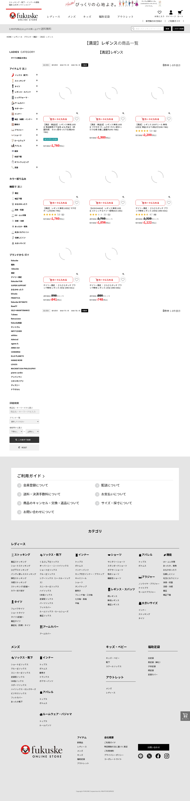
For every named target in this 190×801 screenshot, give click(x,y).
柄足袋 (151, 670)
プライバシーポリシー (114, 755)
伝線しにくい (18, 238)
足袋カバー (153, 674)
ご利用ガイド (174, 21)
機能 (169, 554)
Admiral (14, 339)
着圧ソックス (45, 615)
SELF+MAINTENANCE (20, 310)
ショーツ (16, 135)
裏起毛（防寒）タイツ (20, 625)
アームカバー (18, 103)
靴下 (108, 662)
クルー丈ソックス (47, 574)
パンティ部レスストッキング (23, 574)
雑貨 (14, 151)
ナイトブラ (143, 587)
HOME (9, 36)
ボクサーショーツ (115, 569)
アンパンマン (16, 376)
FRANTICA (15, 298)
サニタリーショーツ (116, 561)
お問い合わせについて (38, 512)
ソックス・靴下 (52, 554)
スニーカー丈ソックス (49, 586)
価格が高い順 (75, 65)
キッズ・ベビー (116, 647)
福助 (13, 264)
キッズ (87, 16)
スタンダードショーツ (117, 565)
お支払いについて (113, 494)
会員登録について (35, 485)
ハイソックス (45, 590)
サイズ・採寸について (116, 503)
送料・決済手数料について (42, 494)
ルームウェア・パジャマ (57, 714)
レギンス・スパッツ (21, 92)
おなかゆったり (19, 204)
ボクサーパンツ (46, 681)
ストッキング (18, 81)
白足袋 (151, 658)
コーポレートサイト (113, 759)
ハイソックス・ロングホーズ (23, 689)
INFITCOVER (16, 331)
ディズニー (15, 385)
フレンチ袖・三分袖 (83, 594)
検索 (167, 28)
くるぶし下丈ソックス (49, 561)
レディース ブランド (22, 36)
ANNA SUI (15, 347)
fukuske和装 (16, 322)
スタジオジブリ (17, 381)
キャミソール (81, 578)
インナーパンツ (82, 569)
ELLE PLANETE (17, 356)
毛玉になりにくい (20, 232)
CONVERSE (15, 352)
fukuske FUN (16, 281)
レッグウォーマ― (20, 97)
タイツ (15, 86)
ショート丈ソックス (48, 569)
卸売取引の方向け (154, 21)
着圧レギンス (113, 604)
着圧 (14, 193)
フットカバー (45, 607)
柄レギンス (112, 596)
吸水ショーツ (113, 574)
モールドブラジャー (147, 592)
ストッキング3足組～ (20, 586)
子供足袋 (152, 666)
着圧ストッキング (18, 561)
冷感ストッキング (18, 582)
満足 (35, 36)
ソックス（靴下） (20, 75)
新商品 (80, 742)
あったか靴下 (17, 701)
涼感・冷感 (17, 221)
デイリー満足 (16, 277)
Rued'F (14, 306)
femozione (16, 318)
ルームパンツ (45, 725)
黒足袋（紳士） (155, 662)
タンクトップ (81, 586)
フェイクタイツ (17, 608)
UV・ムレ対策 (18, 215)
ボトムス (79, 565)
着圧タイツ (16, 621)
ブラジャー (17, 130)
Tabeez (14, 314)
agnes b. (15, 343)
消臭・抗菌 (17, 209)
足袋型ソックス (46, 599)
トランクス (44, 676)
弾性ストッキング (18, 578)
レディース (53, 16)
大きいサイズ (18, 243)
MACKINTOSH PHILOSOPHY (23, 368)
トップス (79, 561)
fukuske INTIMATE (19, 302)
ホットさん (15, 327)
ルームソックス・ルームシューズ (54, 611)
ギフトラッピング (20, 162)
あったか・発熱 (19, 226)
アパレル (16, 146)
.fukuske (15, 268)
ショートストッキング (20, 565)
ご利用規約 (109, 750)
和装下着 (16, 156)
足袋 (14, 167)
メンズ (72, 16)
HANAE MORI (16, 360)
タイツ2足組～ (17, 616)
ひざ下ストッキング (19, 569)
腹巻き (15, 124)
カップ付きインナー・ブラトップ (89, 574)
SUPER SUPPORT (18, 285)
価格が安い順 (64, 65)
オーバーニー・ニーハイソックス (54, 565)
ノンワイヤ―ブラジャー (149, 583)
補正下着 (16, 198)
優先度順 (55, 65)
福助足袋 (104, 16)
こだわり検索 (178, 28)
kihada (14, 293)
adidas (14, 335)
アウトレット (125, 16)
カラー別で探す (17, 590)
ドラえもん (15, 389)
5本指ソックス (46, 594)
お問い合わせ (153, 747)
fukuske (14, 260)
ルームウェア (18, 140)
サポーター (17, 108)
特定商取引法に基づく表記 (116, 746)
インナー (16, 114)
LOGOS (14, 364)
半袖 (77, 603)
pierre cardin (17, 372)
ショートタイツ (17, 612)
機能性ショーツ (114, 578)
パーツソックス (46, 603)
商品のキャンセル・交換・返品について (51, 503)
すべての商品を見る (19, 58)
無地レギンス (113, 600)
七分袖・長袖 (81, 599)
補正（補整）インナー (21, 119)
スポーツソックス (18, 685)
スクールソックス (113, 666)
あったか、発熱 (170, 565)
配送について (110, 485)
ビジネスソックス (18, 693)
